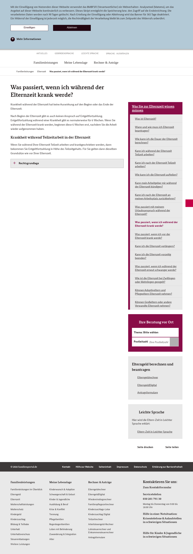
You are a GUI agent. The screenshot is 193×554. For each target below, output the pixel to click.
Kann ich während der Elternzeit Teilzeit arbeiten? (153, 152)
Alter (51, 539)
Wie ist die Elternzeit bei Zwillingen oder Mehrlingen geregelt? (155, 279)
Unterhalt (15, 529)
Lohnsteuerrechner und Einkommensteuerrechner (101, 530)
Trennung (54, 514)
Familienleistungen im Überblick (26, 489)
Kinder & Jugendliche (59, 499)
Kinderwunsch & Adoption (62, 489)
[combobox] (164, 341)
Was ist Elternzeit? (145, 118)
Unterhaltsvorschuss (20, 534)
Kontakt (66, 466)
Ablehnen (72, 27)
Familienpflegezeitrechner (101, 504)
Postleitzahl (141, 341)
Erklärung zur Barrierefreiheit (167, 466)
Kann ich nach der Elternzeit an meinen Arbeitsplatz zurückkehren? (155, 196)
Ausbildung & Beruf (58, 504)
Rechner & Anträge (100, 482)
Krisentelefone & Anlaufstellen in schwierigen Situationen (162, 520)
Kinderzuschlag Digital (99, 514)
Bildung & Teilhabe (20, 524)
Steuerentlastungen (20, 539)
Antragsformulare (96, 537)
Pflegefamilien (56, 519)
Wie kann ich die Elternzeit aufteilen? (156, 174)
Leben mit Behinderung (60, 529)
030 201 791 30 (152, 498)
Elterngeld (16, 494)
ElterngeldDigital (96, 494)
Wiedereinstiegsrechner (99, 499)
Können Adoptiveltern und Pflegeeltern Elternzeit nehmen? (153, 291)
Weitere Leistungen (20, 544)
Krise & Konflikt (57, 509)
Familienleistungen (23, 482)
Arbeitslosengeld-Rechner (100, 524)
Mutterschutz (17, 509)
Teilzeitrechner (95, 519)
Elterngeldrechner (97, 489)
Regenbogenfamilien (59, 524)
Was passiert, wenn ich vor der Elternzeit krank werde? (152, 235)
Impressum (122, 466)
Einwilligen (29, 27)
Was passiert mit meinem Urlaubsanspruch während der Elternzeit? (152, 210)
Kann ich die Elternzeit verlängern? (155, 246)
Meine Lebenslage (60, 482)
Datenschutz (140, 466)
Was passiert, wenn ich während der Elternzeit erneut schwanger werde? (156, 267)
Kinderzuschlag (18, 519)
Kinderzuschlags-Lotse (99, 509)
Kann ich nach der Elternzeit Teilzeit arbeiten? (155, 164)
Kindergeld (16, 514)
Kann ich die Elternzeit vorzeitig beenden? (153, 256)
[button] (126, 53)
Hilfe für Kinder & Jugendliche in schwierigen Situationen (162, 534)
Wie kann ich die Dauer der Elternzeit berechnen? (156, 140)
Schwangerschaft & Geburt (62, 494)
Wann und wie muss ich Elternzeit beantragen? (154, 128)
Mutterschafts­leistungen (22, 504)
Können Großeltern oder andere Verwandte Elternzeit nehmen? (153, 303)
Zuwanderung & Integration (62, 534)
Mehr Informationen (29, 39)
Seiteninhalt (105, 466)
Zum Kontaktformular (157, 487)
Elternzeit (15, 499)
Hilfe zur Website (84, 466)
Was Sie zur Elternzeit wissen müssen (153, 108)
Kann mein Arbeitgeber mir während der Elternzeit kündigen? (156, 184)
